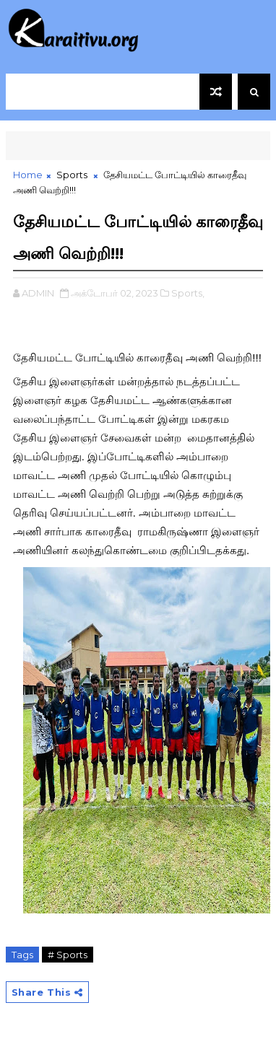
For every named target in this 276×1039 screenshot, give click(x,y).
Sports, (187, 293)
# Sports (67, 954)
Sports (71, 174)
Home (28, 174)
